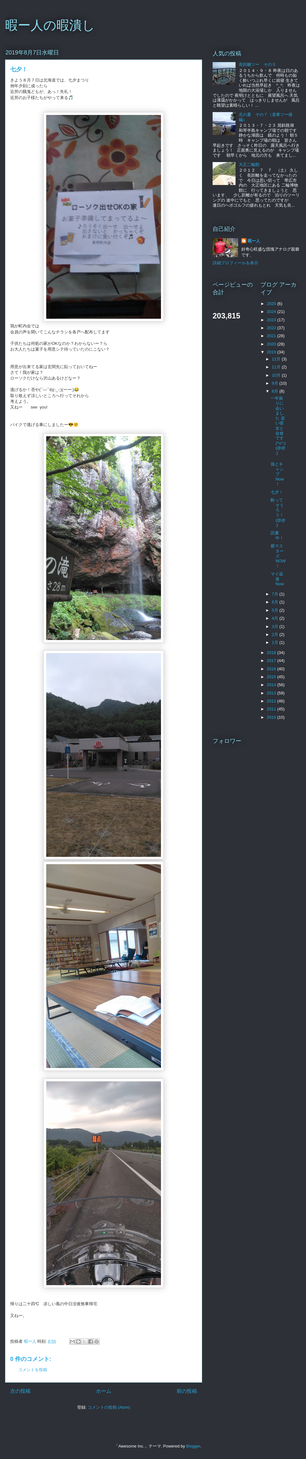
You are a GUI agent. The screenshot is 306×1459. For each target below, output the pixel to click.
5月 (276, 610)
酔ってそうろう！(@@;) (278, 512)
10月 (277, 375)
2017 (272, 660)
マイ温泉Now (277, 579)
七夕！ (277, 492)
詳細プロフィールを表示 (235, 262)
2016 (272, 668)
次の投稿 (20, 1391)
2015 (272, 676)
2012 (272, 701)
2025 (272, 303)
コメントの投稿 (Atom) (109, 1407)
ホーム (103, 1391)
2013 (272, 693)
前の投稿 (187, 1391)
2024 (272, 311)
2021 (272, 335)
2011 (272, 709)
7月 (276, 594)
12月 (277, 359)
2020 (272, 344)
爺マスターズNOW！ (278, 556)
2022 (272, 327)
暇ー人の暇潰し (50, 25)
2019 (272, 352)
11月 (277, 367)
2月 (276, 634)
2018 (272, 652)
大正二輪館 (249, 164)
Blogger (193, 1446)
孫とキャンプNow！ (277, 474)
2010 (272, 717)
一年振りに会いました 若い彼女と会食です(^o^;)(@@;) (278, 425)
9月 (276, 383)
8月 (276, 391)
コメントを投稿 (32, 1369)
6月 (276, 602)
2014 (272, 684)
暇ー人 (254, 240)
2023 (272, 319)
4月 (276, 618)
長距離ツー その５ (257, 64)
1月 (276, 642)
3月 (276, 626)
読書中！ (277, 535)
